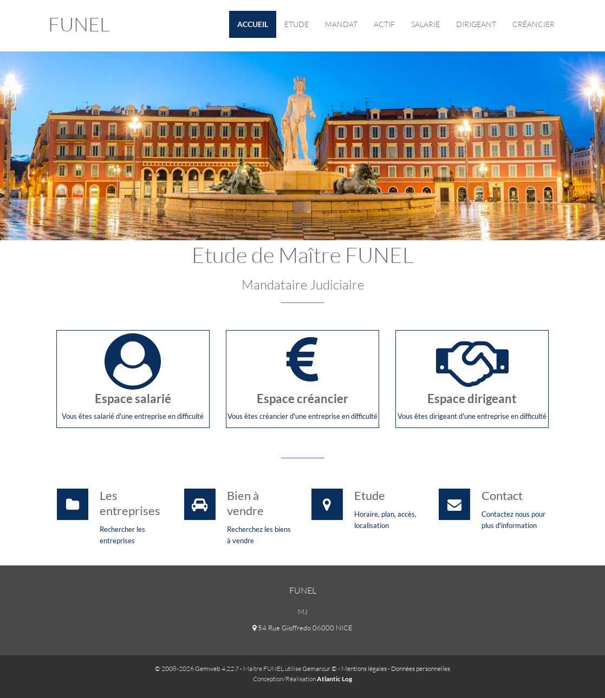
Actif (384, 24)
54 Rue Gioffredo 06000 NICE (302, 627)
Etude (296, 24)
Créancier (533, 24)
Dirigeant (476, 24)
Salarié (425, 24)
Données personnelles (420, 668)
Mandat (341, 24)
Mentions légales (364, 668)
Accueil (252, 24)
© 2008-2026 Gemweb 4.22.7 (197, 668)
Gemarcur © (319, 668)
